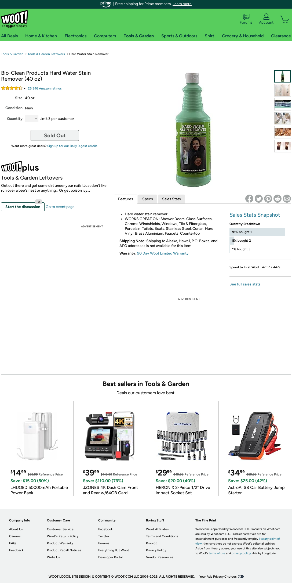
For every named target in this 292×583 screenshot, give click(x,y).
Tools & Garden (12, 54)
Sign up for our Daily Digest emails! (72, 146)
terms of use (217, 553)
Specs (147, 199)
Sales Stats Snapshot (254, 215)
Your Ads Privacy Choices (218, 576)
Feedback (16, 550)
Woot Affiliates (157, 529)
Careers (15, 536)
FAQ (12, 543)
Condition (14, 108)
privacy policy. (241, 553)
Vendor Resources (159, 557)
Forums (246, 19)
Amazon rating (45, 88)
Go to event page (60, 207)
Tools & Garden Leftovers (46, 54)
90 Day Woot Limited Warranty (163, 253)
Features (125, 199)
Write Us (53, 557)
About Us (16, 529)
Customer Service (60, 529)
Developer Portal (110, 557)
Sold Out (55, 135)
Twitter (103, 536)
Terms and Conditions (162, 536)
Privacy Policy (156, 550)
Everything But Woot (113, 550)
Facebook (105, 529)
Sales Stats (171, 199)
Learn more (182, 4)
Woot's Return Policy (62, 536)
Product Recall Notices (64, 550)
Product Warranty (60, 543)
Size (19, 98)
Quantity (15, 118)
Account (266, 19)
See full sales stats (245, 284)
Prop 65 (151, 543)
